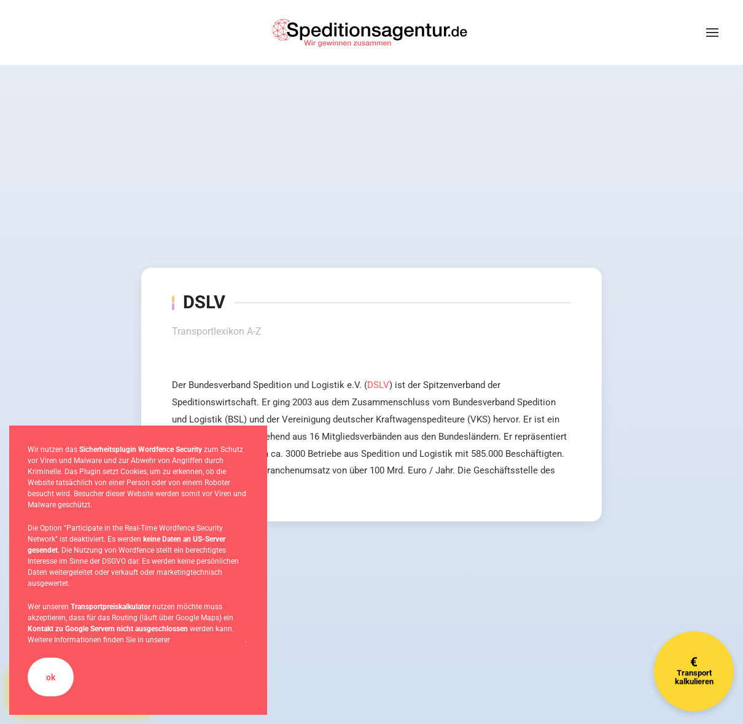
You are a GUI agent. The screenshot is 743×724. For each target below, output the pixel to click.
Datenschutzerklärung (208, 640)
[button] (712, 32)
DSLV (378, 385)
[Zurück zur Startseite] (371, 32)
